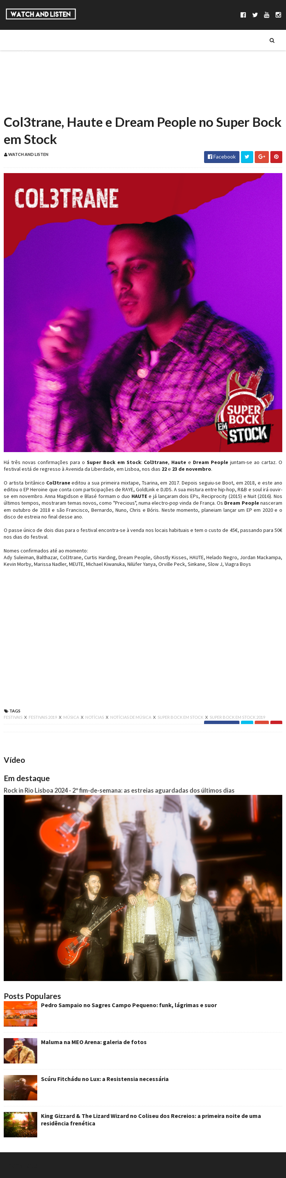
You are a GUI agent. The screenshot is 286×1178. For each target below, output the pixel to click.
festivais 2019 (43, 717)
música (71, 717)
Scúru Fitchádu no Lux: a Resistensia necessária (105, 1079)
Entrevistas (31, 78)
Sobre (24, 40)
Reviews (26, 103)
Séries (24, 65)
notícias (95, 717)
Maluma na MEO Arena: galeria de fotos (94, 1042)
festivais (13, 717)
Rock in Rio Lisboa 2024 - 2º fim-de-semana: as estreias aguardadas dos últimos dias (119, 790)
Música (25, 52)
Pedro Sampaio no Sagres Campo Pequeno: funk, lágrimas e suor (129, 1005)
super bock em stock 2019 (237, 717)
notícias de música (131, 717)
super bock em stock (181, 717)
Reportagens (32, 90)
